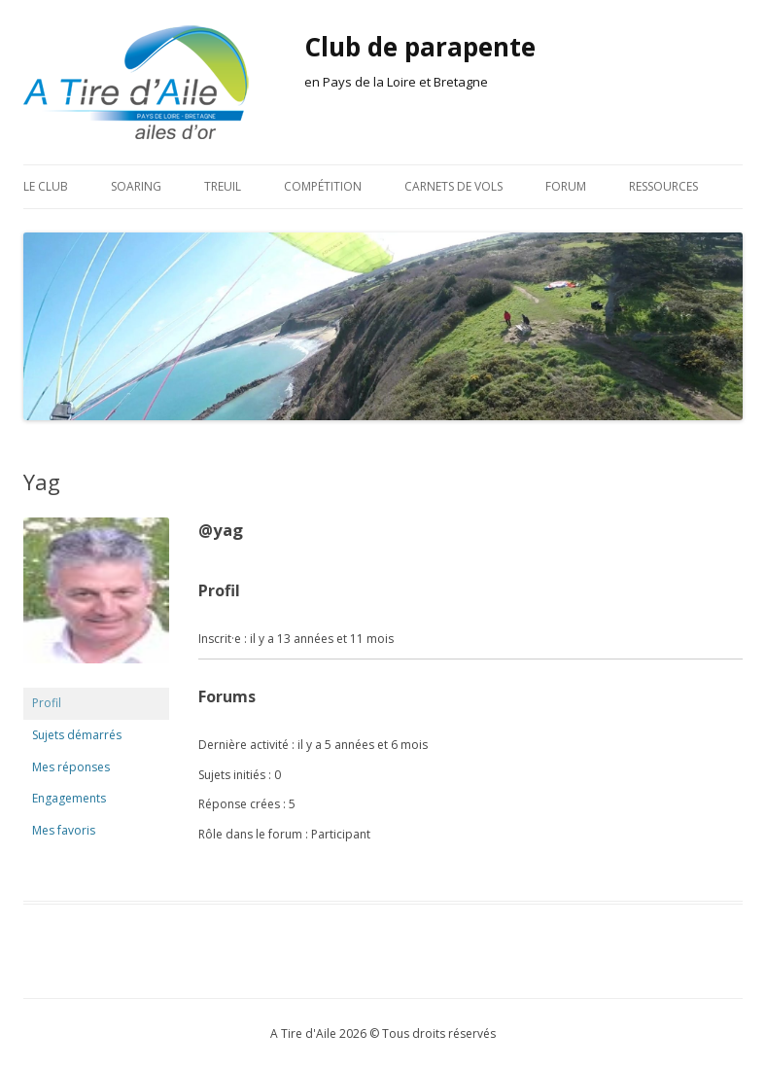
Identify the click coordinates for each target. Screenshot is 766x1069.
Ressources (663, 186)
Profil (46, 703)
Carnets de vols (453, 186)
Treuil (222, 186)
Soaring (136, 186)
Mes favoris (63, 830)
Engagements (69, 798)
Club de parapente (420, 46)
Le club (45, 186)
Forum (565, 186)
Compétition (323, 186)
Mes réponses (71, 767)
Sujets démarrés (77, 735)
